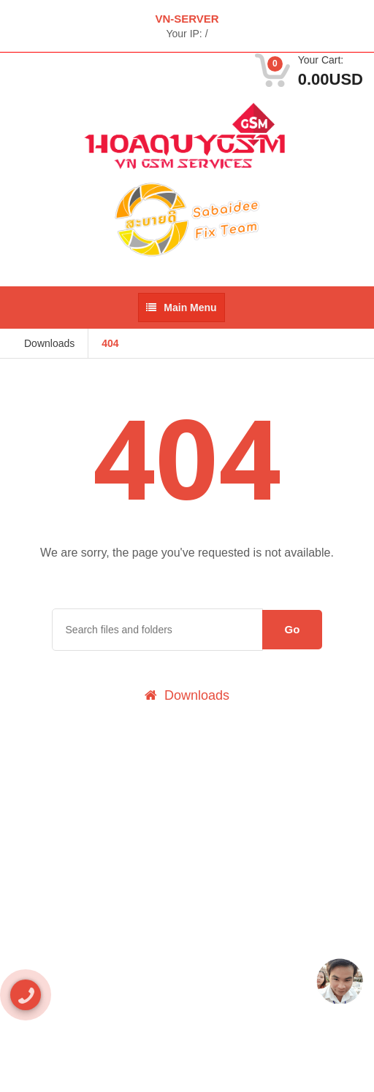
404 (110, 343)
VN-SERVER (186, 18)
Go (292, 629)
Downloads (49, 343)
